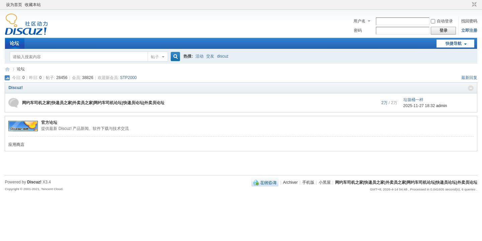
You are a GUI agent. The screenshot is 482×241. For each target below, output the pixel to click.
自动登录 (442, 21)
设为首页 (14, 4)
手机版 (308, 182)
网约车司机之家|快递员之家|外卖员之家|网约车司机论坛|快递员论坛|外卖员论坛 (7, 69)
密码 (358, 30)
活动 (199, 56)
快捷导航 (454, 43)
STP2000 (128, 77)
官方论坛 (49, 122)
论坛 (14, 43)
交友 (210, 56)
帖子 (155, 57)
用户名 (359, 21)
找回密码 (469, 21)
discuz (222, 56)
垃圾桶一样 (413, 99)
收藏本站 (33, 4)
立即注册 (469, 30)
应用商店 (16, 144)
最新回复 (469, 77)
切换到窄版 (473, 5)
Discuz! (15, 87)
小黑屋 (325, 182)
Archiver (290, 182)
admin (441, 105)
